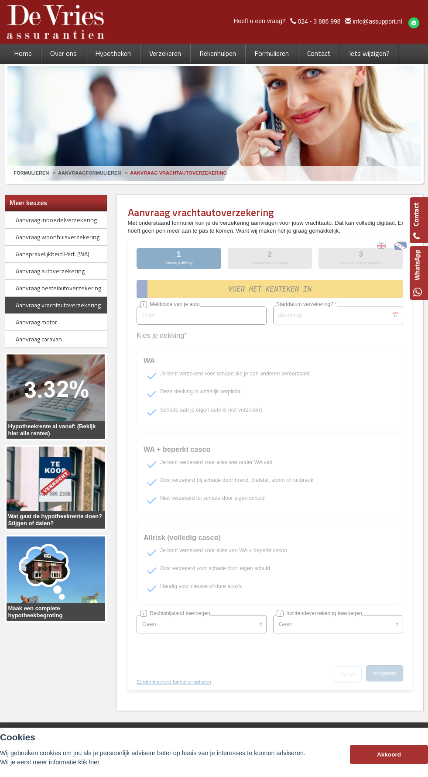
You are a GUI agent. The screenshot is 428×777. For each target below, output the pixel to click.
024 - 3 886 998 (319, 21)
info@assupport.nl (377, 21)
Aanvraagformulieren (89, 172)
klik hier (88, 762)
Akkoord (389, 754)
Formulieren (31, 172)
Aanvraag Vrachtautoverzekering (178, 172)
